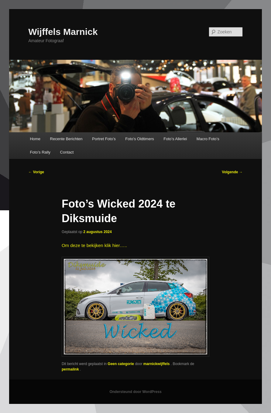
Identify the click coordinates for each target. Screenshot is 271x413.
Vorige (36, 172)
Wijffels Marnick (63, 32)
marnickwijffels (157, 364)
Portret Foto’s (104, 139)
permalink (71, 369)
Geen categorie (121, 364)
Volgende (232, 172)
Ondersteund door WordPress (135, 392)
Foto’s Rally (40, 152)
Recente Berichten (66, 139)
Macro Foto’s (208, 139)
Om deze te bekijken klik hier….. (94, 245)
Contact (67, 152)
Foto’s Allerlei (175, 139)
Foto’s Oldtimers (139, 139)
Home (35, 139)
